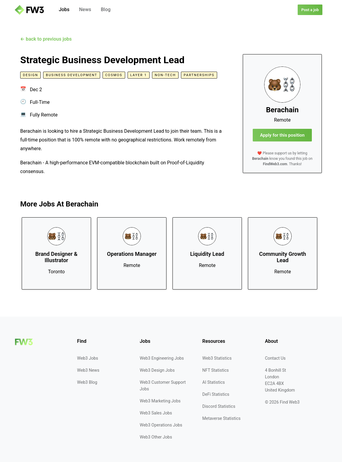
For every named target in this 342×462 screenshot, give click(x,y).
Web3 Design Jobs (157, 370)
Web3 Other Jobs (156, 437)
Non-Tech (165, 75)
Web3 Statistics (217, 358)
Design (30, 75)
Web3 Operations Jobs (161, 425)
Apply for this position (282, 135)
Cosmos (113, 75)
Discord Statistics (218, 406)
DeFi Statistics (215, 394)
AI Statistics (213, 382)
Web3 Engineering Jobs (162, 358)
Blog (105, 9)
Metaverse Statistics (221, 418)
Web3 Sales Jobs (156, 413)
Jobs (64, 9)
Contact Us (275, 358)
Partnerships (199, 75)
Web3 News (88, 370)
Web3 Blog (87, 382)
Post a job (310, 10)
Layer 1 (138, 75)
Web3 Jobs (87, 358)
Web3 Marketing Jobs (160, 400)
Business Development (71, 75)
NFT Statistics (215, 370)
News (85, 9)
